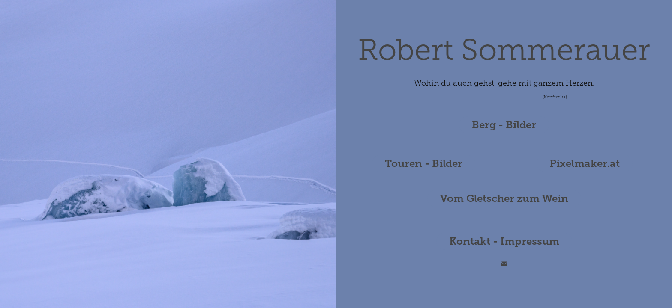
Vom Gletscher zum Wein (504, 198)
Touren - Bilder (423, 163)
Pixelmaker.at (584, 163)
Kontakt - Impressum (504, 241)
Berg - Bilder (504, 125)
